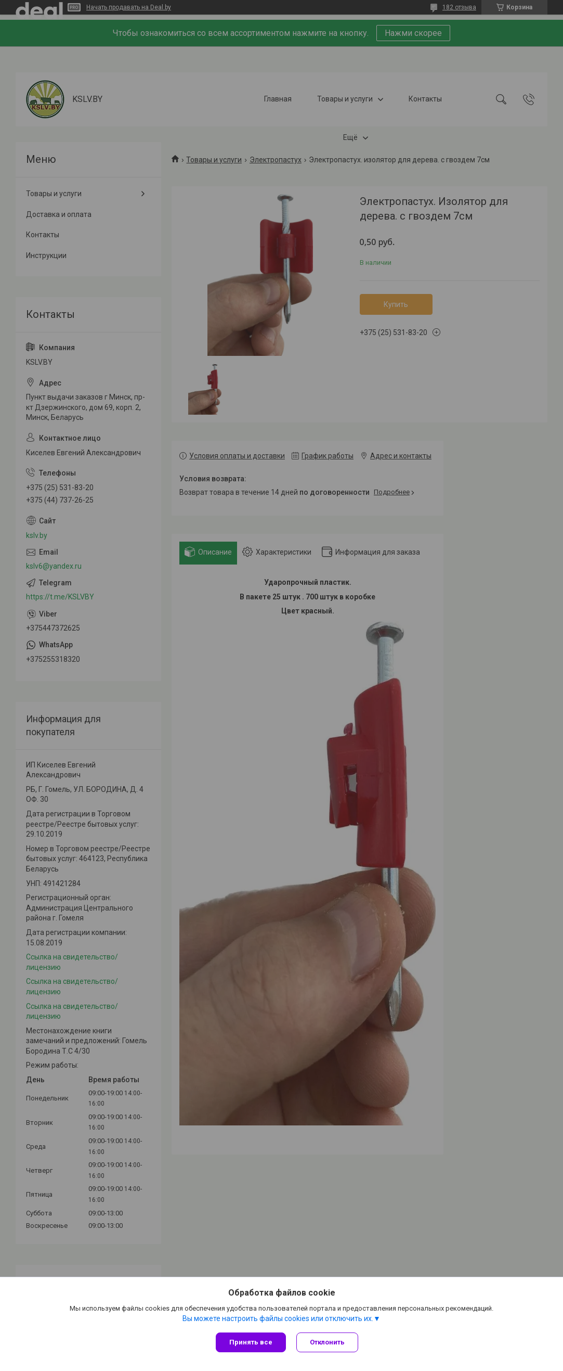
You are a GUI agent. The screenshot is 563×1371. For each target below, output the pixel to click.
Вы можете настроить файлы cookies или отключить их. (277, 1318)
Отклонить (327, 1342)
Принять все (250, 1342)
